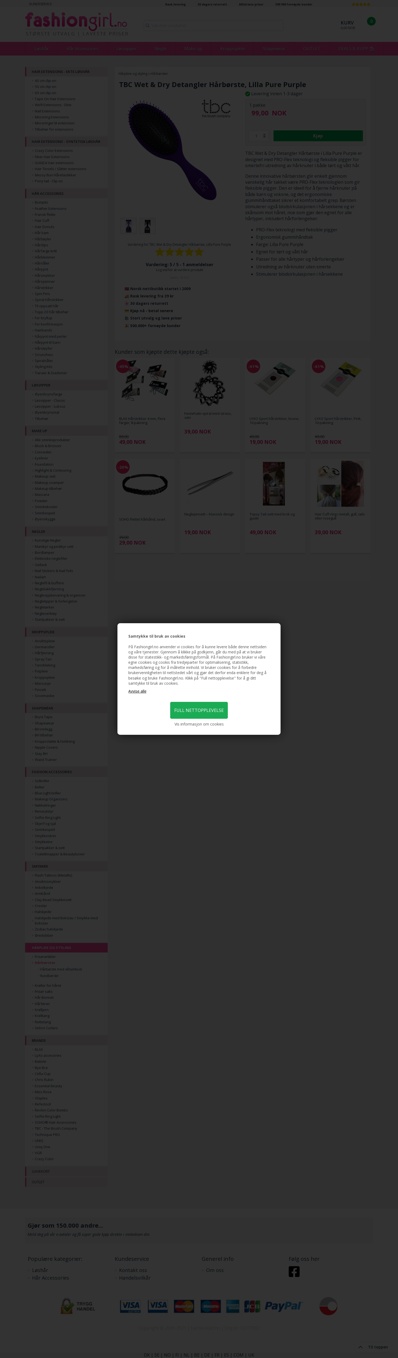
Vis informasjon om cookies (199, 724)
